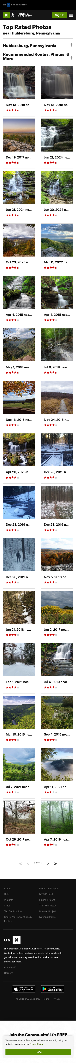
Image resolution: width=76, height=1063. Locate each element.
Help (6, 894)
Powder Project (47, 911)
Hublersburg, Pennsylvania (38, 45)
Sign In (59, 15)
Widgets (8, 899)
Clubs (7, 905)
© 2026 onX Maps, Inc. (28, 998)
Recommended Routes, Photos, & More (38, 55)
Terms (46, 998)
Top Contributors (13, 911)
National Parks (47, 916)
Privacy (56, 998)
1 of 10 (38, 863)
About (7, 888)
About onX (10, 967)
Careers (8, 972)
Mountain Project (48, 888)
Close (38, 1052)
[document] (38, 1047)
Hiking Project (47, 899)
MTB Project (46, 894)
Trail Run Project (48, 905)
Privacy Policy (36, 1044)
